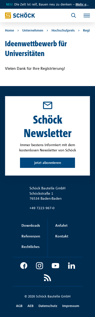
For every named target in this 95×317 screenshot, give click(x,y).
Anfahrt (61, 225)
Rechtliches (31, 246)
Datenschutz (47, 306)
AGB (19, 306)
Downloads (31, 225)
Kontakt (61, 236)
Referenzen (31, 236)
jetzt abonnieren (47, 162)
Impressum (70, 306)
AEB (31, 306)
